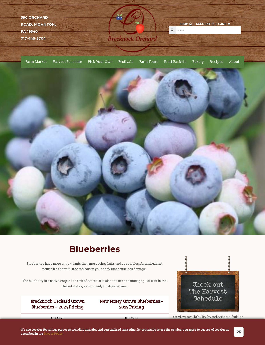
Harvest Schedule (67, 62)
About (234, 62)
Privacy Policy (53, 334)
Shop (186, 24)
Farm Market (36, 62)
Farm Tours (148, 62)
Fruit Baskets (175, 62)
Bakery (198, 62)
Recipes (216, 62)
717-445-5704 (33, 38)
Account (205, 24)
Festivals (126, 62)
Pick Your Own (100, 62)
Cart (224, 24)
